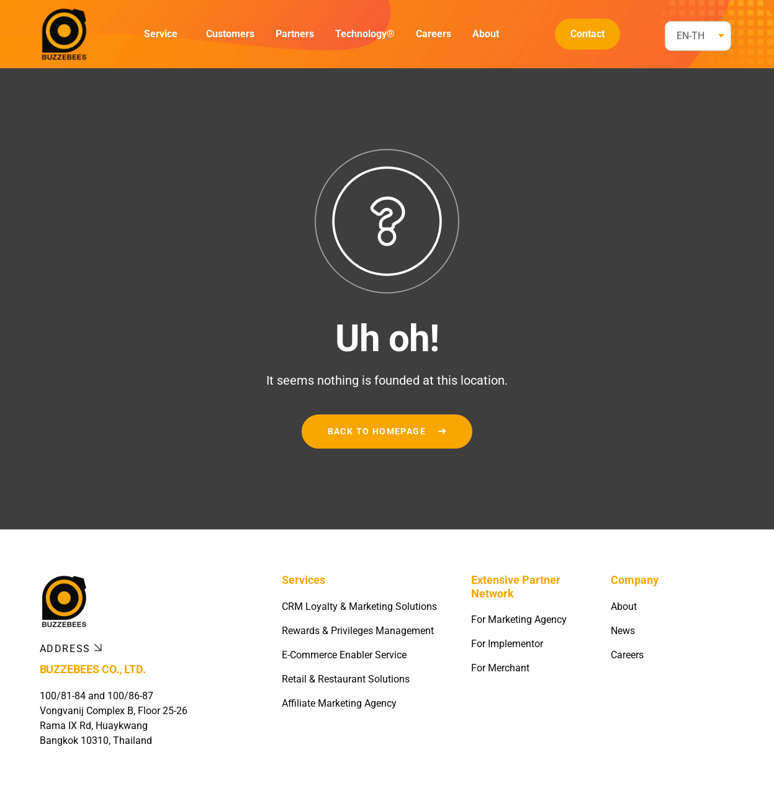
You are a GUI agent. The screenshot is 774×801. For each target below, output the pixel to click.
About (485, 34)
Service (161, 34)
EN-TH (690, 36)
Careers (433, 34)
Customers (230, 34)
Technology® (365, 34)
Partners (295, 34)
